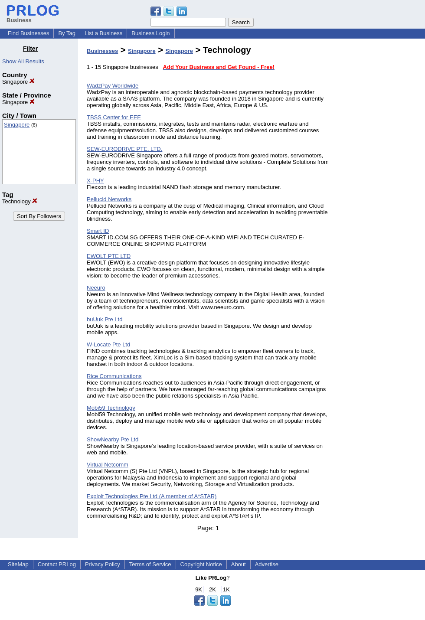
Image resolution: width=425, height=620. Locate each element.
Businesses (102, 51)
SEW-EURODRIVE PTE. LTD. (124, 149)
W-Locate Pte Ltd (108, 344)
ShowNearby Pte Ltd (112, 439)
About (238, 564)
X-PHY (95, 180)
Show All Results (23, 61)
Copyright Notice (201, 564)
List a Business (103, 33)
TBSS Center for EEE (114, 117)
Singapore (18, 81)
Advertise (266, 564)
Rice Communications (114, 376)
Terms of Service (150, 564)
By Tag (66, 33)
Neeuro (96, 287)
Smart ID (98, 231)
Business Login (150, 33)
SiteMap (18, 564)
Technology (19, 201)
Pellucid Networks (109, 199)
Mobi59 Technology (111, 408)
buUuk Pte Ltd (104, 319)
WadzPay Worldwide (112, 85)
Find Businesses (28, 33)
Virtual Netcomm (107, 464)
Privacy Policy (102, 564)
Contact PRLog (57, 564)
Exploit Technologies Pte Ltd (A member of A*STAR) (151, 496)
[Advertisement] (380, 175)
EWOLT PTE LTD (109, 256)
